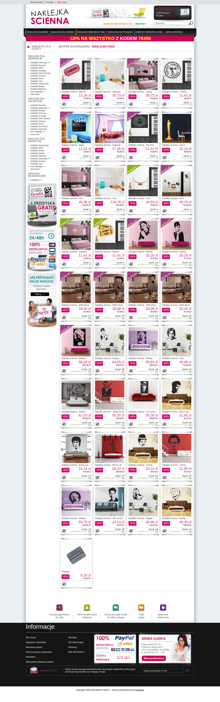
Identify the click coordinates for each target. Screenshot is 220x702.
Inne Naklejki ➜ (38, 92)
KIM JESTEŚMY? (76, 652)
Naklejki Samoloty (39, 129)
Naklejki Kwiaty (38, 153)
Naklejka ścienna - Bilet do (74, 92)
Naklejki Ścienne (37, 32)
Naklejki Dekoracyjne (91, 32)
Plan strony (31, 637)
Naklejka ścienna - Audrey (174, 252)
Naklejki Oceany (38, 76)
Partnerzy (72, 647)
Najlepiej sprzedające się (117, 23)
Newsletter (31, 657)
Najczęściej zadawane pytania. (40, 662)
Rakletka (66, 571)
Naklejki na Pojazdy (120, 32)
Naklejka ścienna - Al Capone (142, 412)
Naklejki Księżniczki (40, 83)
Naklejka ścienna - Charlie (140, 465)
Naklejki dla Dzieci (62, 32)
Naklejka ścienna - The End (141, 145)
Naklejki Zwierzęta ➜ (40, 62)
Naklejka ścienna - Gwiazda (74, 252)
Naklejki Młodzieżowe (37, 174)
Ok (187, 670)
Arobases (139, 690)
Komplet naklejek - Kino (173, 198)
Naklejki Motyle (38, 86)
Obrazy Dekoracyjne (149, 32)
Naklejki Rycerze (38, 65)
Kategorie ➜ (36, 180)
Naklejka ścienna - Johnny (174, 465)
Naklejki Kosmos (38, 113)
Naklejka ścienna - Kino (72, 198)
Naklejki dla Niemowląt (36, 57)
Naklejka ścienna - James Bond (109, 412)
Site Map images (76, 642)
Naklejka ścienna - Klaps (73, 145)
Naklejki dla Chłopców (36, 99)
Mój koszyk (165, 9)
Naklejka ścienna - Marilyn (141, 252)
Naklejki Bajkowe (38, 89)
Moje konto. (62, 2)
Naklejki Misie (37, 68)
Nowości (140, 23)
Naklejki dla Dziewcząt (36, 140)
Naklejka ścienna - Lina (105, 198)
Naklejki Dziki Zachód (40, 73)
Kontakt (50, 2)
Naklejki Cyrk (37, 81)
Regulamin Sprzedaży (36, 642)
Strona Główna (36, 2)
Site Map (72, 637)
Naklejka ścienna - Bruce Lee (175, 412)
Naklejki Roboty (38, 110)
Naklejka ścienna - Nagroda (107, 92)
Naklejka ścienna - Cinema (174, 92)
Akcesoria (35, 94)
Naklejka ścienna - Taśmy (140, 92)
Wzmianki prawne (34, 647)
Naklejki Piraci (37, 78)
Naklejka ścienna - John (173, 358)
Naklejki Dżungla (38, 70)
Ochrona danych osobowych (39, 652)
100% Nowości (174, 32)
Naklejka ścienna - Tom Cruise (109, 518)
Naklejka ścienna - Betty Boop (75, 305)
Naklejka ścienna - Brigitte (140, 518)
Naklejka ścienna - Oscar (173, 145)
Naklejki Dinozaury (39, 126)
